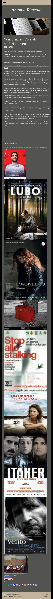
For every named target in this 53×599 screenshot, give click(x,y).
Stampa (7, 594)
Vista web (46, 596)
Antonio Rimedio (26, 9)
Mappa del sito (15, 594)
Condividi (7, 577)
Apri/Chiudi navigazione (26, 2)
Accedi (47, 594)
